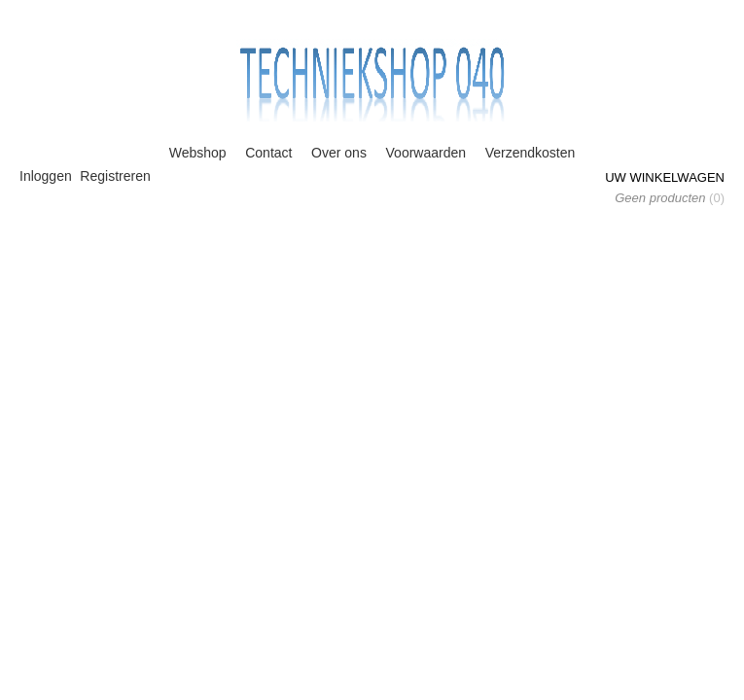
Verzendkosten (530, 152)
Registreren (115, 176)
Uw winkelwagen (665, 177)
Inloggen (45, 176)
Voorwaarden (426, 152)
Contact (268, 152)
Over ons (339, 152)
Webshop (198, 152)
